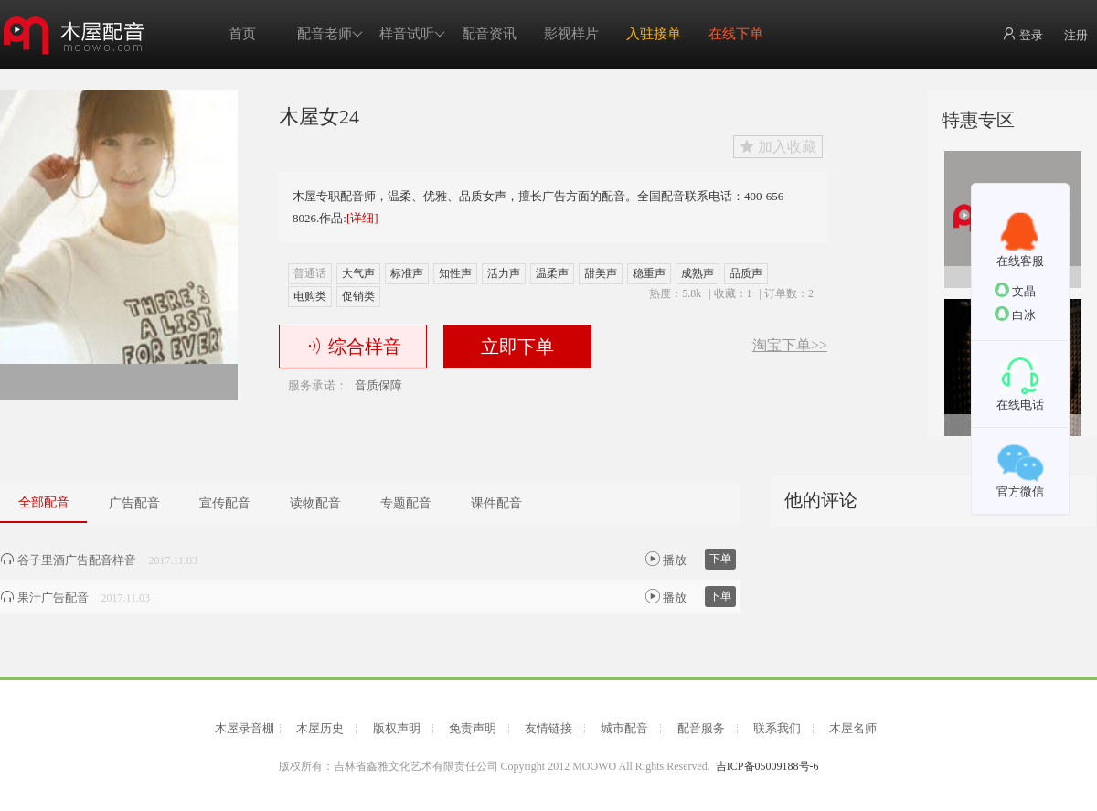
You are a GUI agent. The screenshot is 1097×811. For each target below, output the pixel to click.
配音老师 (330, 34)
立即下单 (517, 346)
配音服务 (701, 728)
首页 (242, 34)
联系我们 (777, 728)
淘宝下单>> (789, 345)
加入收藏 (778, 147)
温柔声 (552, 273)
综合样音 (353, 346)
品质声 (746, 273)
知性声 (455, 273)
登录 (1022, 34)
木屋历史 (320, 728)
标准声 (406, 273)
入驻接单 (653, 34)
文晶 (1015, 290)
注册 (1076, 35)
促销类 (358, 296)
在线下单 (735, 34)
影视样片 (571, 34)
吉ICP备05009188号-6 (767, 766)
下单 (720, 558)
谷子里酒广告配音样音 (68, 560)
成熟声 (697, 273)
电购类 (309, 296)
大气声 (358, 273)
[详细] (362, 218)
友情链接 (548, 728)
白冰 (1015, 314)
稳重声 (649, 273)
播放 (666, 559)
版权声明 (397, 728)
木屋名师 (853, 728)
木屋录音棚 (244, 728)
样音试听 (412, 34)
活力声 (503, 273)
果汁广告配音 (44, 597)
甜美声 (600, 273)
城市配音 (624, 728)
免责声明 (472, 728)
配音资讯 (489, 34)
